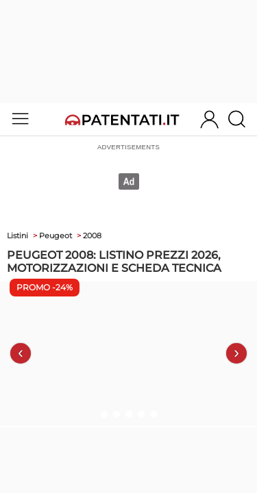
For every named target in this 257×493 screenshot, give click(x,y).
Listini (17, 235)
